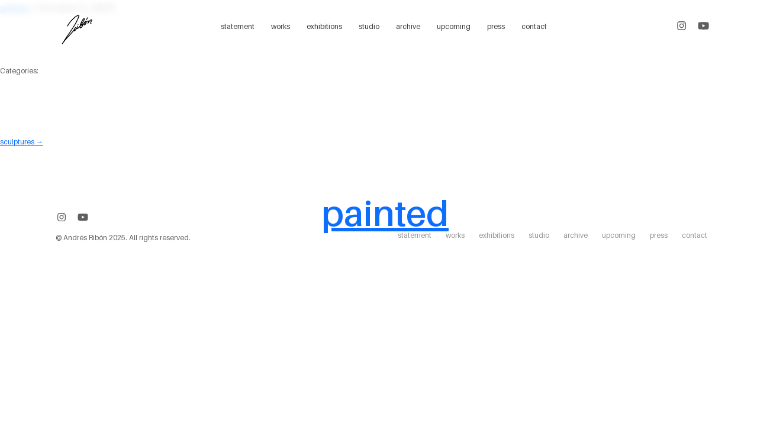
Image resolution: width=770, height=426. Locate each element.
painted (385, 213)
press (496, 26)
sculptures (21, 141)
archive (408, 26)
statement (237, 26)
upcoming (454, 26)
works (280, 26)
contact (534, 26)
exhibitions (324, 26)
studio (369, 26)
